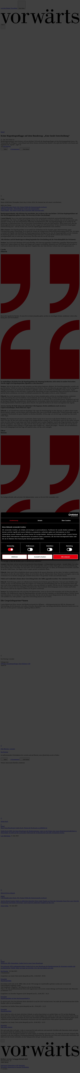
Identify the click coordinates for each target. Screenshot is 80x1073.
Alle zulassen (65, 557)
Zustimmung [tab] (14, 520)
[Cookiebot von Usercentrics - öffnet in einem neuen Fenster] (70, 515)
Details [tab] (40, 520)
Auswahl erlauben (40, 557)
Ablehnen (14, 557)
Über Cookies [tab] (66, 520)
